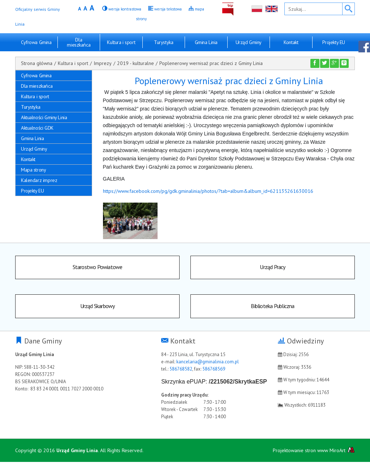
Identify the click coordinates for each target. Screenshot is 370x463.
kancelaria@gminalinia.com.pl (207, 363)
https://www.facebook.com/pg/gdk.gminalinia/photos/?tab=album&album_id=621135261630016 (208, 191)
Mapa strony (33, 169)
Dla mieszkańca (78, 42)
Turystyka (163, 42)
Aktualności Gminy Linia (44, 117)
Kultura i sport (121, 42)
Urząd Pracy (272, 267)
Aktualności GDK (37, 128)
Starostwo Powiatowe (97, 267)
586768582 (180, 370)
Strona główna (36, 63)
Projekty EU (333, 42)
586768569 (213, 370)
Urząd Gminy (249, 42)
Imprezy (103, 63)
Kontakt (291, 42)
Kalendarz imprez (39, 180)
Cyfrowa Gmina (36, 42)
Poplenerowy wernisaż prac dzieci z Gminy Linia (211, 63)
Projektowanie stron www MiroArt (314, 451)
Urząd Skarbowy (97, 307)
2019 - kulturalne (135, 63)
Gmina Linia (206, 42)
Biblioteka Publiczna (272, 307)
